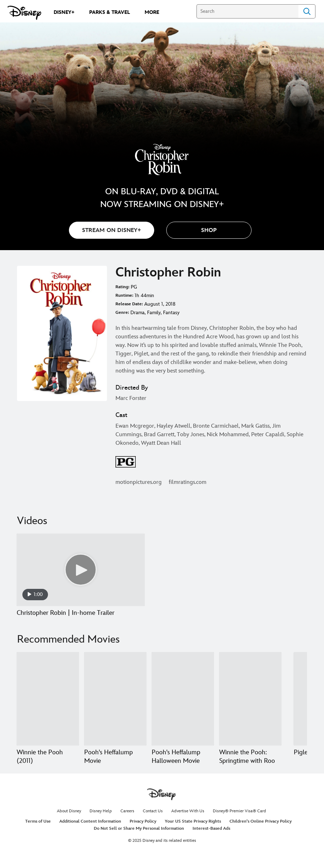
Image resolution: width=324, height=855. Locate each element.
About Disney (69, 811)
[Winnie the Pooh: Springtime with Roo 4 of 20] (250, 698)
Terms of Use (38, 821)
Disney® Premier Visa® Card (239, 811)
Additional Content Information (90, 821)
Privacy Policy (143, 821)
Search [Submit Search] (307, 11)
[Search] (247, 11)
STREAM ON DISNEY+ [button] (111, 230)
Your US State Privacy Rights (193, 821)
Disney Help (101, 811)
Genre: (122, 312)
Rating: (122, 287)
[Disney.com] (24, 13)
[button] (209, 230)
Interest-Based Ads (211, 828)
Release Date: (129, 304)
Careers (127, 811)
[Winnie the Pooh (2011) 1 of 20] (48, 698)
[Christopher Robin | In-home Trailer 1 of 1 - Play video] (81, 570)
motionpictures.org (138, 482)
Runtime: (124, 295)
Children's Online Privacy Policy (261, 821)
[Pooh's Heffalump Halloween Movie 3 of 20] (183, 698)
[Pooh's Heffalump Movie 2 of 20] (115, 698)
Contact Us (153, 811)
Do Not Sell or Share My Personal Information (139, 828)
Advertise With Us (187, 811)
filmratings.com (187, 482)
